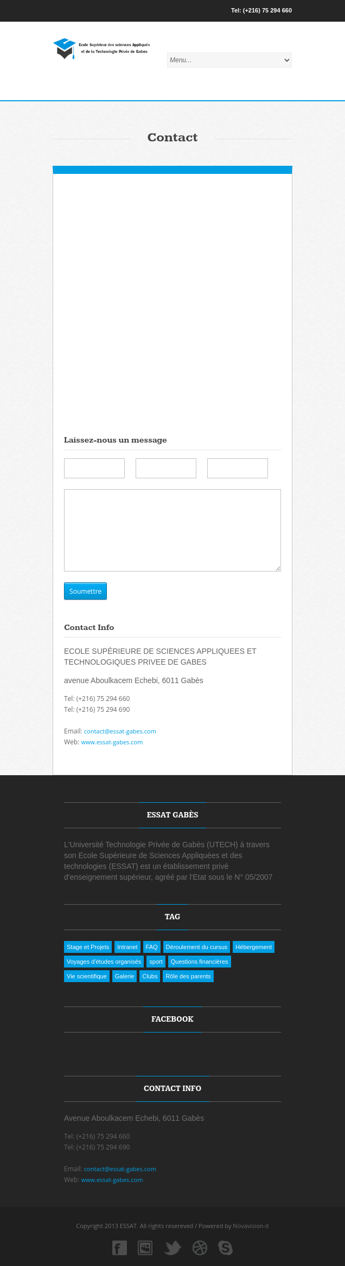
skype (225, 1248)
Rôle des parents (187, 976)
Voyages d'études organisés (104, 961)
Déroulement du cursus (197, 947)
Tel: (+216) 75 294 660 (261, 10)
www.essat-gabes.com (112, 742)
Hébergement (253, 947)
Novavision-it (251, 1226)
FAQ (152, 947)
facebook (119, 1248)
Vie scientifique (87, 976)
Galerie (124, 976)
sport (155, 961)
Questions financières (199, 961)
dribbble (200, 1248)
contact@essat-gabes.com (120, 731)
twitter (170, 1248)
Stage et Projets (88, 947)
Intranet (127, 947)
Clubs (149, 976)
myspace (145, 1248)
